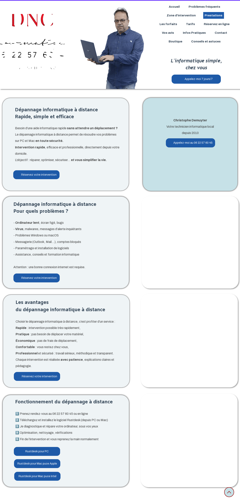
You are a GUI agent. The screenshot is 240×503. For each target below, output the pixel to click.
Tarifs (190, 24)
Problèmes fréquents (204, 6)
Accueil (174, 6)
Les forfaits (168, 24)
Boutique (175, 41)
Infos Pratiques (194, 32)
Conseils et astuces (206, 41)
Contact (221, 32)
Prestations (213, 15)
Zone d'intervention (181, 15)
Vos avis (168, 32)
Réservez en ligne (217, 24)
